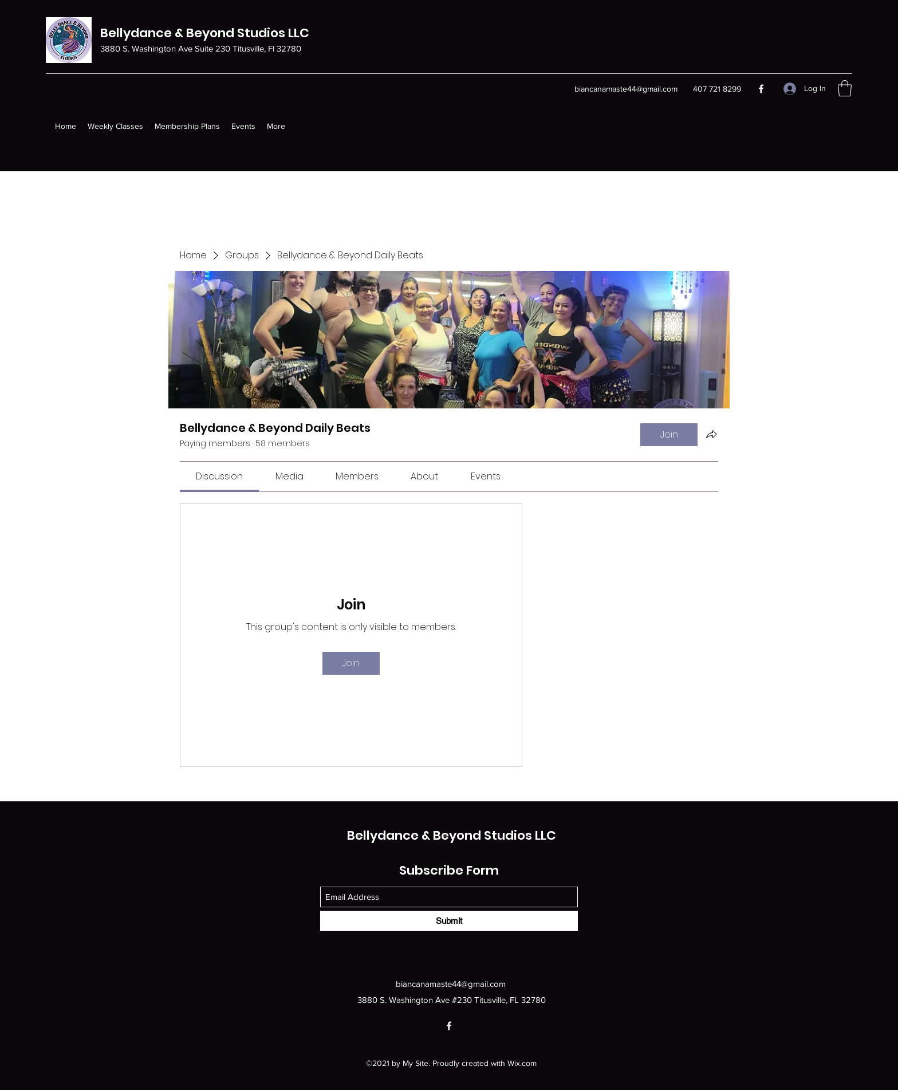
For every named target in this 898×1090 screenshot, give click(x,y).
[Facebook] (761, 89)
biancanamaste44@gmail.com (626, 88)
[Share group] (711, 434)
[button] (845, 88)
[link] (219, 476)
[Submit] (449, 921)
